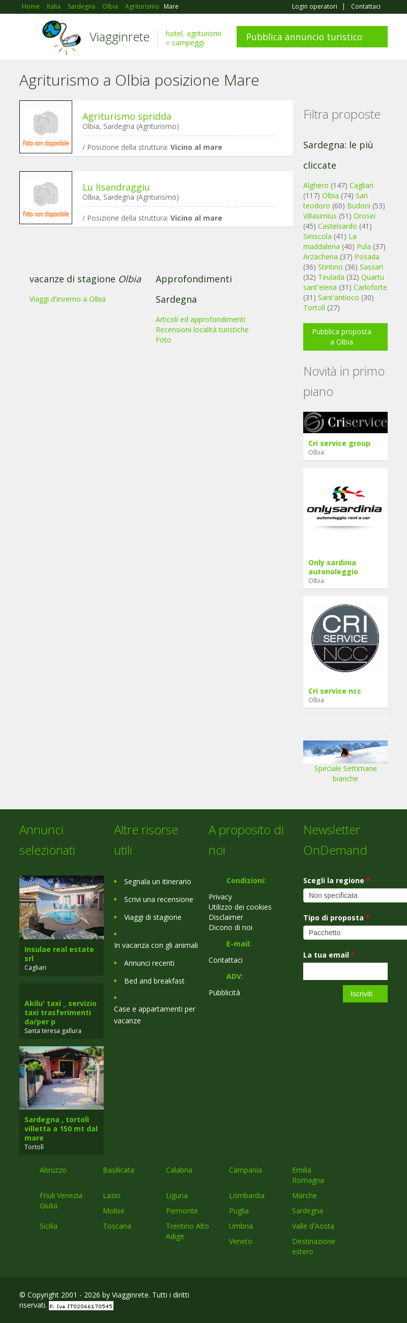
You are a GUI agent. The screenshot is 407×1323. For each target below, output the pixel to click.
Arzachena (320, 256)
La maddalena (330, 241)
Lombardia (247, 1195)
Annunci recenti (149, 963)
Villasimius (320, 216)
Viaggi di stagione (153, 917)
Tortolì (314, 307)
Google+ (333, 1296)
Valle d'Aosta (313, 1226)
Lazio (112, 1195)
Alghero (316, 185)
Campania (245, 1170)
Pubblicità (224, 992)
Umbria (241, 1226)
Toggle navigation (28, 38)
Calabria (179, 1170)
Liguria (177, 1195)
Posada (367, 256)
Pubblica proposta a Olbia (341, 337)
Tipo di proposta (336, 917)
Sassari (371, 267)
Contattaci (366, 6)
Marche (304, 1195)
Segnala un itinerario (157, 881)
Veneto (240, 1241)
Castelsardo (337, 226)
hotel (174, 33)
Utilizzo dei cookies (240, 907)
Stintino (330, 267)
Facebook (311, 1296)
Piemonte (182, 1210)
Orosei (364, 216)
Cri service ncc (334, 691)
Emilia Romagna (308, 1175)
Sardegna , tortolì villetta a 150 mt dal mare (61, 1129)
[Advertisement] (151, 313)
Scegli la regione (336, 880)
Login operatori (314, 6)
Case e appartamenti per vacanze (154, 1014)
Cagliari (361, 185)
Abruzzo (53, 1170)
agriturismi (204, 33)
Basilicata (118, 1170)
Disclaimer (226, 917)
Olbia (330, 195)
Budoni (358, 205)
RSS (382, 1296)
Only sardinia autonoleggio (333, 567)
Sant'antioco (338, 297)
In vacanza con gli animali (156, 945)
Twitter (358, 1296)
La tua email (329, 955)
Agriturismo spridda (126, 116)
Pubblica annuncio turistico (304, 37)
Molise (114, 1210)
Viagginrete (120, 36)
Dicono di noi (230, 927)
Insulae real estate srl (59, 953)
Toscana (117, 1226)
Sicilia (48, 1226)
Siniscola (317, 236)
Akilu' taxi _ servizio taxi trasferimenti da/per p (60, 1012)
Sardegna (307, 1210)
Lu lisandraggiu (116, 187)
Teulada (331, 277)
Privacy (220, 897)
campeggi (188, 42)
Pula (364, 246)
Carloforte (370, 287)
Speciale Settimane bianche (345, 764)
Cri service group (339, 443)
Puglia (239, 1210)
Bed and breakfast (154, 981)
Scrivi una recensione (158, 899)
